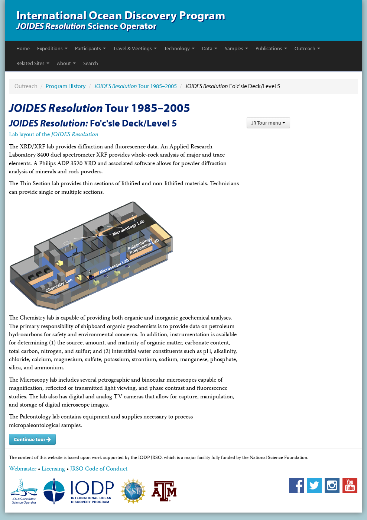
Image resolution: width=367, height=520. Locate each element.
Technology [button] (179, 48)
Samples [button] (236, 48)
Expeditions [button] (52, 48)
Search (90, 63)
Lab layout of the (53, 135)
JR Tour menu (268, 122)
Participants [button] (90, 48)
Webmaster (22, 469)
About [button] (66, 63)
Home (23, 48)
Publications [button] (271, 48)
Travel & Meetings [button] (135, 48)
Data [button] (209, 48)
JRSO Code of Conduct (98, 469)
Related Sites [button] (32, 63)
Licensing (53, 469)
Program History (66, 86)
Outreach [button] (307, 48)
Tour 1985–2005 (135, 86)
